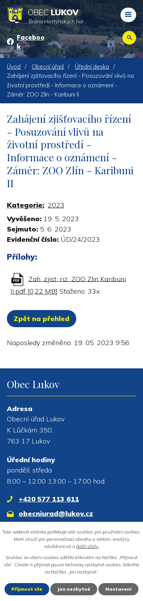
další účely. (87, 546)
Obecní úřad (48, 66)
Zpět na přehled (41, 318)
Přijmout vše (26, 589)
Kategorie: (25, 205)
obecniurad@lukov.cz (56, 513)
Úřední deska (92, 66)
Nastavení (118, 589)
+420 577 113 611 (49, 499)
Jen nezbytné (73, 589)
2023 (56, 205)
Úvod (14, 66)
